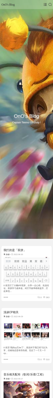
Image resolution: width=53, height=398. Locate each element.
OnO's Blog (8, 4)
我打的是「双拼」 (15, 250)
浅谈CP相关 (11, 312)
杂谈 (8, 254)
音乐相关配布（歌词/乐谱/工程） (25, 374)
